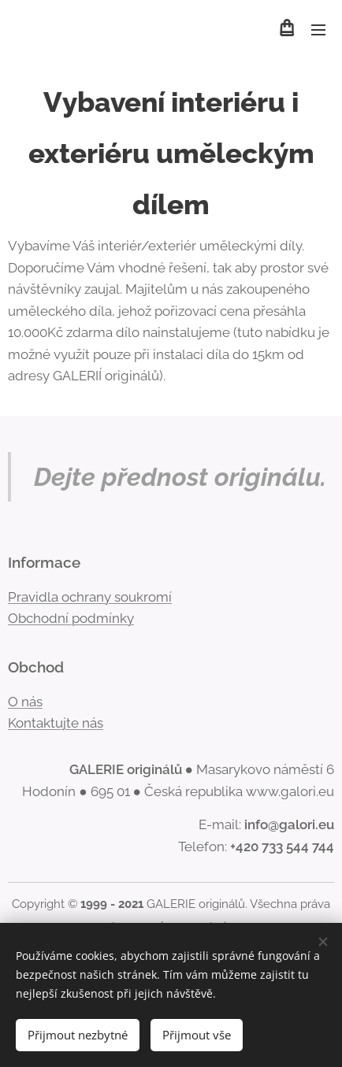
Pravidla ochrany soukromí (90, 596)
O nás (25, 701)
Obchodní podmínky (71, 618)
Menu (318, 30)
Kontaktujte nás (55, 723)
